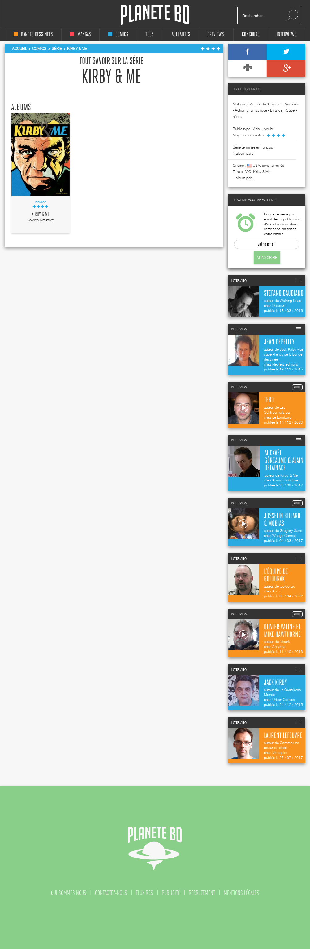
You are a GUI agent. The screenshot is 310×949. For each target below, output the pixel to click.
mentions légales (241, 892)
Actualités (181, 34)
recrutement (202, 892)
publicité (171, 892)
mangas (80, 34)
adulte (269, 128)
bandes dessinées (33, 34)
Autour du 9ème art (265, 104)
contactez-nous (111, 892)
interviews (287, 34)
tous (149, 34)
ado (256, 128)
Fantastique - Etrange (265, 110)
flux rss (144, 892)
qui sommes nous (68, 892)
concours (251, 34)
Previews (215, 34)
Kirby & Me (41, 214)
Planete (155, 15)
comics (118, 34)
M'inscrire (267, 257)
